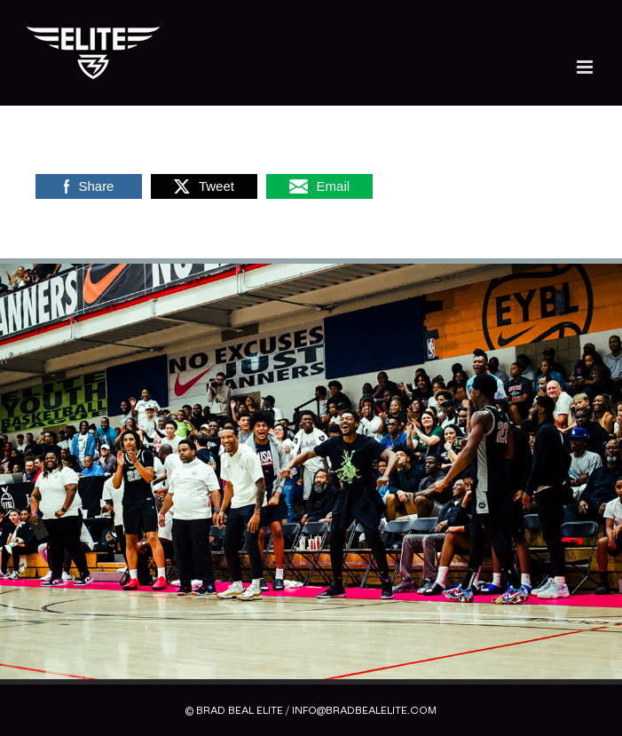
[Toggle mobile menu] (586, 67)
